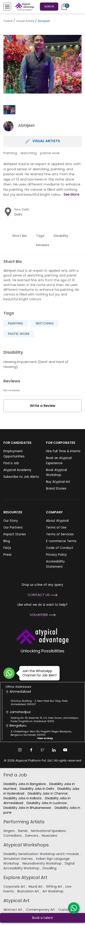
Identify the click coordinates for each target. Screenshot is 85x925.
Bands (23, 831)
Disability (60, 235)
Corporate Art (14, 886)
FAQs (7, 548)
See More (71, 194)
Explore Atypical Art (25, 877)
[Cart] (64, 6)
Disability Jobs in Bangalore (25, 784)
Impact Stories (14, 534)
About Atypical (57, 521)
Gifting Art (54, 886)
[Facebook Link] (31, 749)
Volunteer (43, 614)
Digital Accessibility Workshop (39, 865)
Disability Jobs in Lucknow (47, 803)
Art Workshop (53, 891)
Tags (40, 235)
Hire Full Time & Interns (63, 451)
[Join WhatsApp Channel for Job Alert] (9, 673)
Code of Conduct (59, 548)
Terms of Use (56, 527)
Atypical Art (16, 900)
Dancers (32, 835)
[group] (42, 64)
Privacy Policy (56, 555)
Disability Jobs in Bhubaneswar (27, 807)
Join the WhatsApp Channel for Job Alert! (38, 673)
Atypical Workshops (26, 845)
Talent (7, 21)
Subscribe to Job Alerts (21, 477)
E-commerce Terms (61, 541)
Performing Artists (23, 822)
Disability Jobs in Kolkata (22, 798)
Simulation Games (18, 858)
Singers (9, 831)
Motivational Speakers (49, 831)
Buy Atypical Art (58, 482)
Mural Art (36, 886)
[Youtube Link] (65, 749)
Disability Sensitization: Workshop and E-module (41, 854)
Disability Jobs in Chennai (48, 793)
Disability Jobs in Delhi (37, 788)
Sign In (49, 6)
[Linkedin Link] (53, 749)
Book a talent (42, 917)
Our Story (10, 521)
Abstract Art (13, 909)
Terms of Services (60, 534)
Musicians (50, 835)
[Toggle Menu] (7, 6)
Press (7, 555)
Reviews (42, 245)
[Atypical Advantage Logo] (42, 635)
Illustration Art (28, 891)
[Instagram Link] (19, 749)
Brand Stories (56, 488)
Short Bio (19, 235)
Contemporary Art (41, 909)
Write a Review (42, 405)
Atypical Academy (17, 470)
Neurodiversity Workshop (42, 863)
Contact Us (42, 594)
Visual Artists (25, 21)
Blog (6, 541)
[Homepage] (24, 6)
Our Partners (13, 527)
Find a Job (11, 463)
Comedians (13, 835)
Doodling (50, 868)
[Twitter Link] (42, 749)
